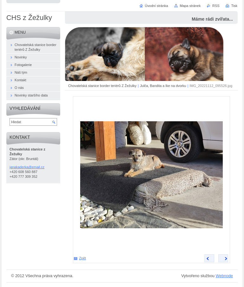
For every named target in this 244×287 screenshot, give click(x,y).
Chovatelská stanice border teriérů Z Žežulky (102, 86)
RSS (215, 6)
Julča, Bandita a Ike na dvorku (163, 86)
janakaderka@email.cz (27, 167)
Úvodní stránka (156, 6)
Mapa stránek (190, 6)
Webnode (224, 275)
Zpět (82, 258)
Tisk (234, 6)
